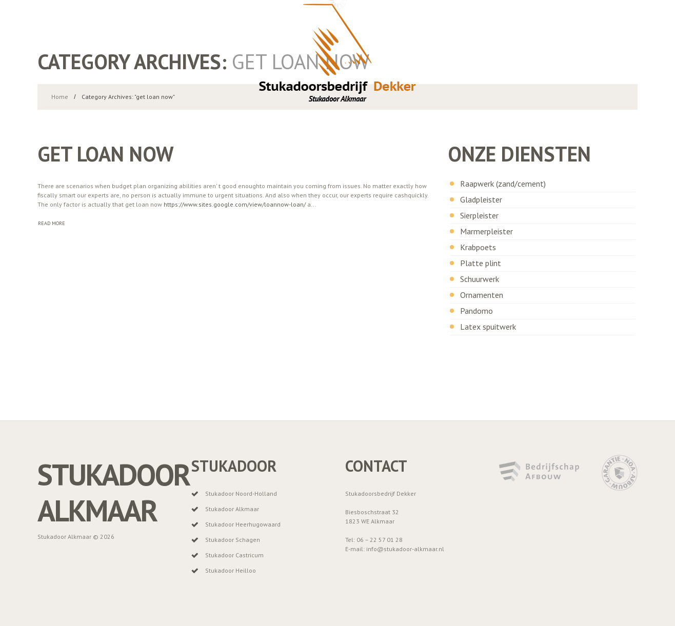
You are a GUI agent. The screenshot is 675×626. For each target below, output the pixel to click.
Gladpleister (481, 199)
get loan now (105, 153)
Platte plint (480, 263)
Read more (51, 223)
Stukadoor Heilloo (230, 570)
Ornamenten (481, 295)
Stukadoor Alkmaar (113, 492)
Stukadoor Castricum (234, 555)
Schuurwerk (479, 279)
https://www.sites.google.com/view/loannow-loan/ (235, 204)
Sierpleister (479, 215)
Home (59, 96)
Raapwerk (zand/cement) (503, 183)
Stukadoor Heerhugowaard (243, 524)
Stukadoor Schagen (232, 539)
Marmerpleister (486, 231)
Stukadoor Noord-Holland (241, 493)
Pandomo (476, 311)
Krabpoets (478, 247)
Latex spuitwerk (488, 326)
